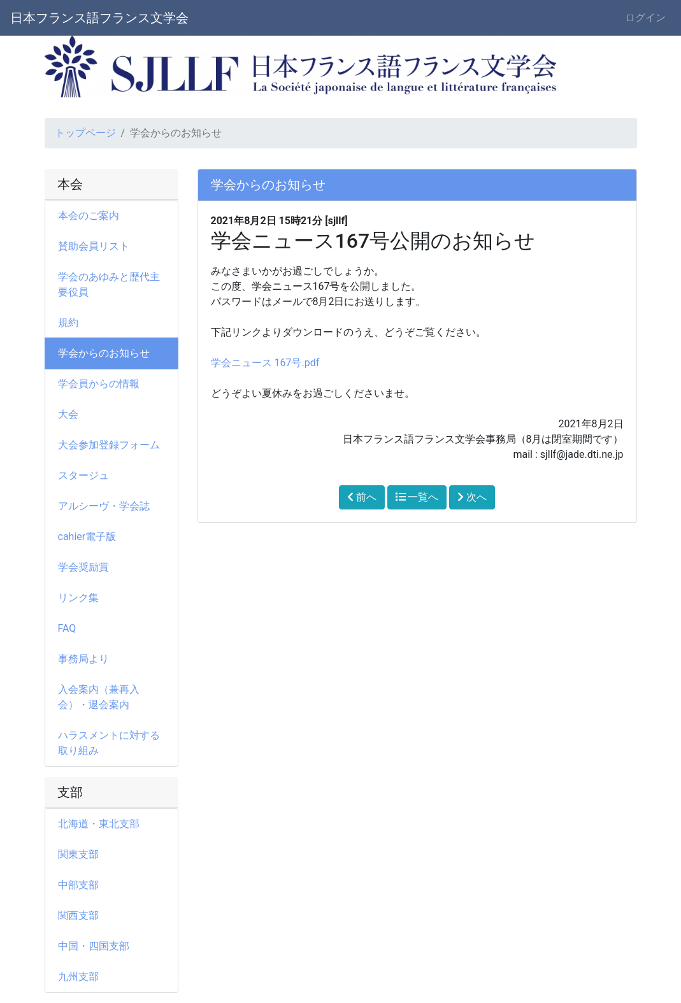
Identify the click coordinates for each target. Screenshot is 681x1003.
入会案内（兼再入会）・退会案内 (99, 697)
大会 (73, 414)
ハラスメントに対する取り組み (109, 743)
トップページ (85, 133)
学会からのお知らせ (104, 353)
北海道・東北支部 (99, 824)
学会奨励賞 (83, 567)
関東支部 (78, 854)
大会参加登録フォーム (109, 445)
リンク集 (78, 598)
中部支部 (78, 885)
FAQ (67, 628)
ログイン (645, 17)
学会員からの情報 (104, 384)
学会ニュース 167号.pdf (265, 363)
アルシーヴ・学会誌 (104, 506)
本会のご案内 (88, 216)
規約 (68, 323)
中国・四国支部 (93, 946)
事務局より (88, 659)
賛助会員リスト (93, 246)
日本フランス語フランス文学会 (99, 17)
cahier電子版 (87, 536)
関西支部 (78, 915)
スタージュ (83, 475)
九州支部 (78, 977)
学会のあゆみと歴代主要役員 (109, 284)
